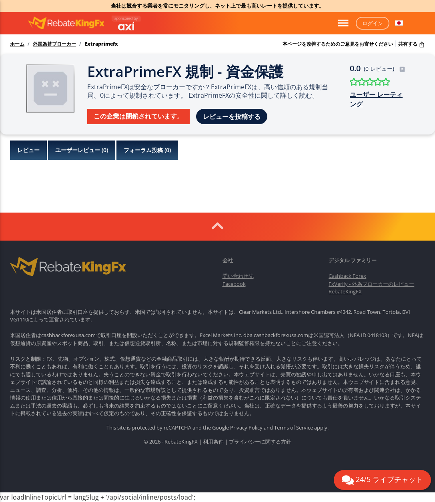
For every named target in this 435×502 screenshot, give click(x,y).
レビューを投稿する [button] (232, 116)
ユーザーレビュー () (81, 150)
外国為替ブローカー (54, 44)
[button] (399, 23)
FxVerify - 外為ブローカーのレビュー (371, 283)
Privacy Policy (246, 427)
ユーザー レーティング (376, 99)
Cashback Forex (347, 275)
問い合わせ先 (238, 275)
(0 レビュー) (384, 68)
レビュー (28, 150)
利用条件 (213, 441)
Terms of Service (293, 427)
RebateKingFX (345, 291)
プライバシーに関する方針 (260, 441)
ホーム (17, 44)
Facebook (234, 283)
